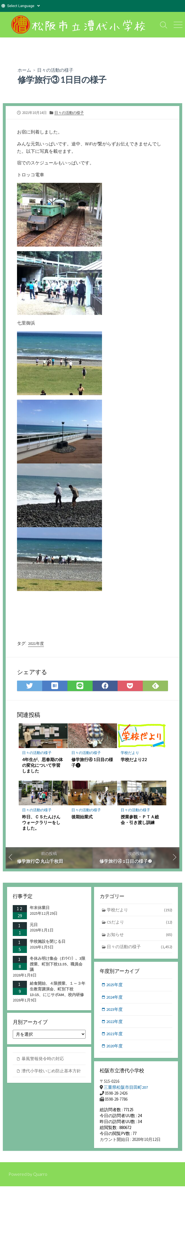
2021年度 (36, 643)
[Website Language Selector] (23, 5)
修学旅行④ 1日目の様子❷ (92, 762)
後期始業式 (82, 816)
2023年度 (115, 1009)
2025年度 (115, 985)
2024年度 (115, 997)
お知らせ (139, 934)
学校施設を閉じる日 (47, 941)
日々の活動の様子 (55, 70)
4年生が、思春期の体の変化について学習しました (42, 765)
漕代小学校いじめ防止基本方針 (51, 1071)
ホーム (24, 70)
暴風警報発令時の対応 (43, 1059)
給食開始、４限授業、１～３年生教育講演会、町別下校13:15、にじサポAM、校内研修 (57, 989)
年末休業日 (40, 907)
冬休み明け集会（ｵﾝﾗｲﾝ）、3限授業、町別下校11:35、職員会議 (57, 964)
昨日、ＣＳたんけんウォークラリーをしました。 (41, 822)
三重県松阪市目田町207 (126, 1087)
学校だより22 (134, 759)
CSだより (139, 922)
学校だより (130, 752)
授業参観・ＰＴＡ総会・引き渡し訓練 (140, 819)
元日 (34, 924)
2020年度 (115, 1046)
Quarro (40, 1175)
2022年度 (115, 1022)
